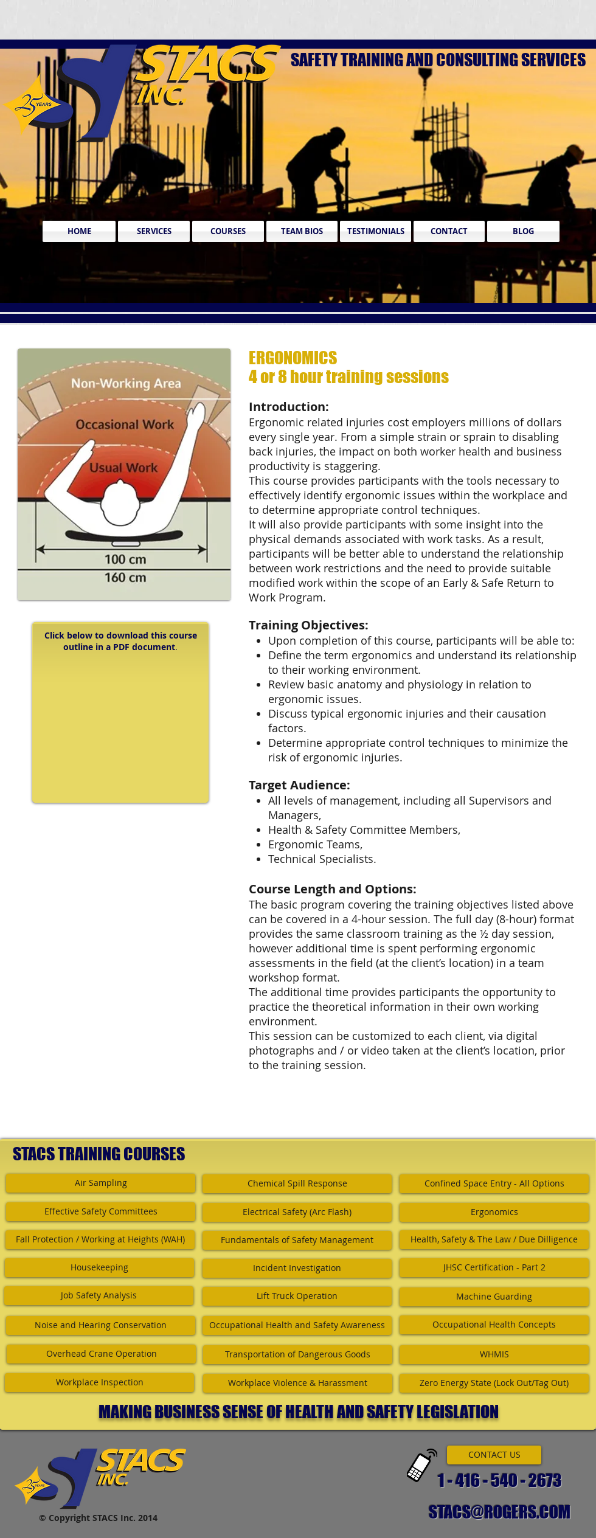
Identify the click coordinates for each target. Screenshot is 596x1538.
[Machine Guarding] (494, 1296)
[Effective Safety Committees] (100, 1211)
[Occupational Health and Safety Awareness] (297, 1325)
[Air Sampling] (100, 1183)
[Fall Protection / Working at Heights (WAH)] (100, 1239)
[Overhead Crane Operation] (101, 1354)
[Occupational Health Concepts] (494, 1324)
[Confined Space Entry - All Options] (494, 1183)
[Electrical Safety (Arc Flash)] (297, 1212)
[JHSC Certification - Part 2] (494, 1267)
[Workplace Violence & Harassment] (297, 1383)
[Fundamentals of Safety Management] (297, 1240)
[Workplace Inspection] (99, 1382)
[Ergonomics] (494, 1212)
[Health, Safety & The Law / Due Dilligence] (494, 1239)
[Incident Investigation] (297, 1268)
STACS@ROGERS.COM (499, 1512)
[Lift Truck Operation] (297, 1296)
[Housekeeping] (99, 1267)
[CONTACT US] (494, 1455)
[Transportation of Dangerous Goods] (297, 1354)
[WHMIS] (494, 1354)
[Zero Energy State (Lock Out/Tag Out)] (494, 1383)
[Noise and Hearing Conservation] (100, 1325)
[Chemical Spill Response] (297, 1183)
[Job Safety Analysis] (98, 1295)
